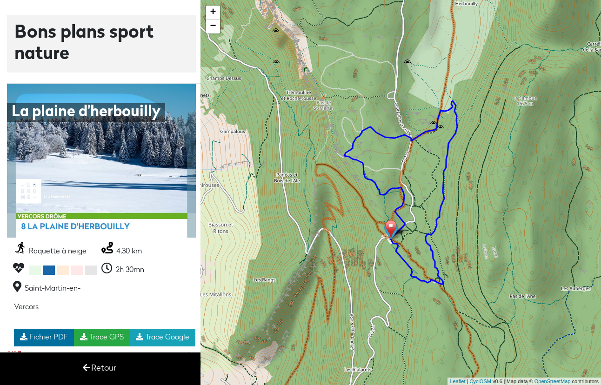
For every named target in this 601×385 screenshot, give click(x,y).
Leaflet (457, 381)
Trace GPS (102, 337)
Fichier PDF (44, 337)
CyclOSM (480, 381)
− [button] (213, 26)
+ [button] (213, 13)
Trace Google (162, 337)
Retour (99, 368)
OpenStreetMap (552, 381)
